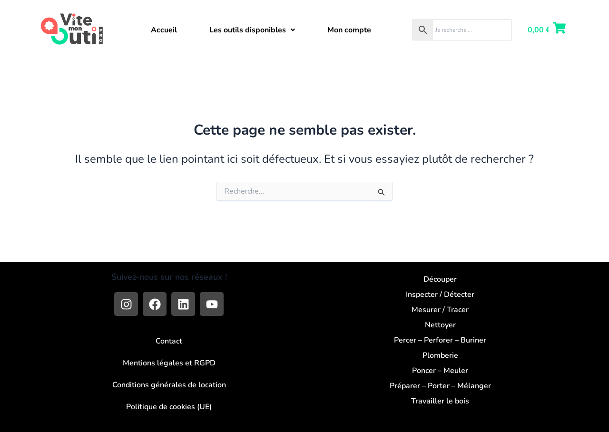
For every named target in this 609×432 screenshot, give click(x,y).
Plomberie (440, 355)
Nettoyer (440, 325)
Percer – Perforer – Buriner (440, 340)
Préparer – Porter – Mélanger (440, 386)
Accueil (164, 30)
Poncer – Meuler (440, 370)
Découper (440, 279)
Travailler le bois (440, 401)
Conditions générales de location (169, 385)
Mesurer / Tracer (440, 309)
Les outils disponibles (252, 30)
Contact (169, 341)
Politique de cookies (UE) (169, 407)
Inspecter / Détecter (440, 294)
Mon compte (349, 30)
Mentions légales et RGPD (169, 363)
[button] (252, 30)
